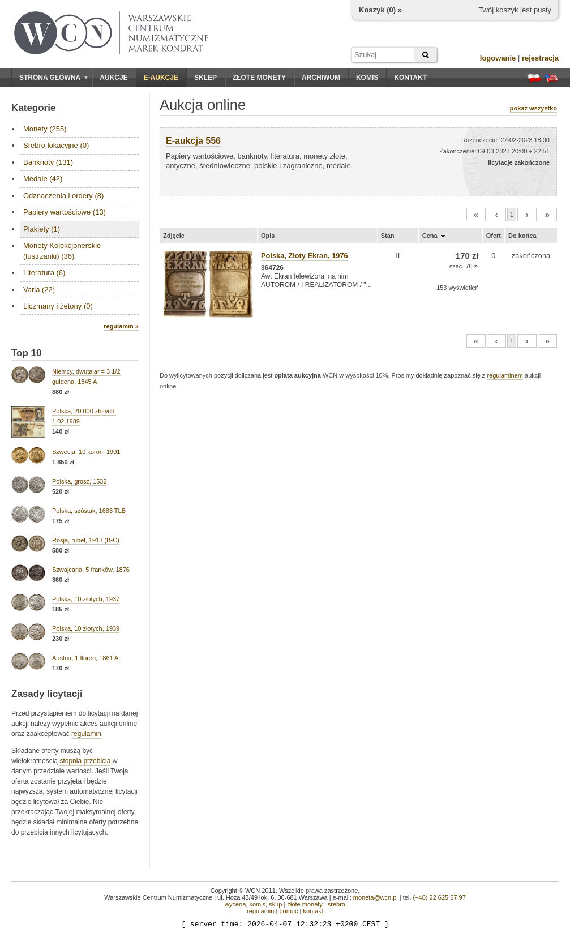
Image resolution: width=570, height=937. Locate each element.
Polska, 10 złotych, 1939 (85, 628)
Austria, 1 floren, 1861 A (85, 657)
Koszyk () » (380, 10)
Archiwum (321, 78)
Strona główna (53, 78)
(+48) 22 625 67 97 (439, 897)
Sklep (205, 78)
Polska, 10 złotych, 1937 (85, 599)
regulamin (86, 734)
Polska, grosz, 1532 (79, 481)
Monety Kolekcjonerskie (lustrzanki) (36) (62, 250)
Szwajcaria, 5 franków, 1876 (91, 569)
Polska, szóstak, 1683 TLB (89, 510)
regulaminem (505, 375)
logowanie (498, 58)
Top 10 (26, 353)
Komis (367, 78)
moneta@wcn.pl (375, 897)
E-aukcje (161, 78)
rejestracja (540, 58)
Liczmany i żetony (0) (58, 306)
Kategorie (33, 107)
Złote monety (259, 78)
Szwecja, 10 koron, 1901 (86, 451)
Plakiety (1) (41, 229)
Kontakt (410, 78)
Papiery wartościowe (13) (64, 212)
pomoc (288, 911)
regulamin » (121, 326)
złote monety (304, 904)
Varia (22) (39, 289)
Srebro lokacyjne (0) (56, 145)
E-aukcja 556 (193, 141)
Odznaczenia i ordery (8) (63, 195)
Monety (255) (45, 129)
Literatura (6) (44, 272)
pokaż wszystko (533, 108)
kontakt (313, 911)
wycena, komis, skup (253, 904)
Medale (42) (42, 178)
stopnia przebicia (84, 761)
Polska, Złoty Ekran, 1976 (304, 255)
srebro (336, 904)
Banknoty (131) (48, 162)
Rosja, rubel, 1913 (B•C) (85, 540)
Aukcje (113, 78)
